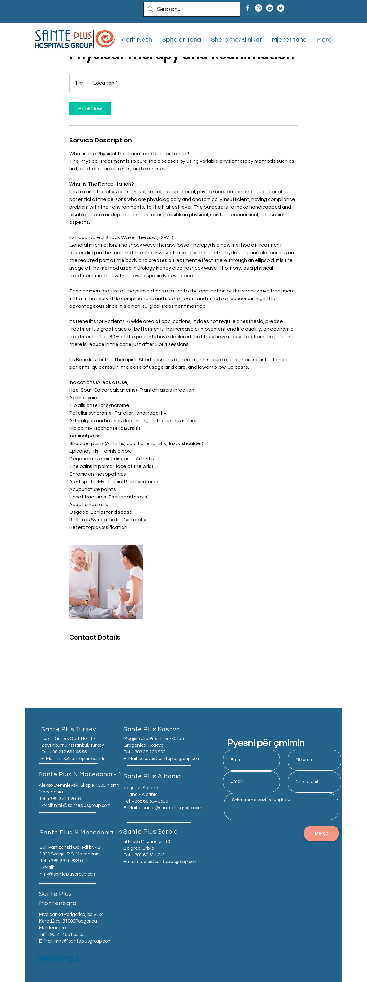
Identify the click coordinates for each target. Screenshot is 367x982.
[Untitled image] (106, 582)
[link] (90, 108)
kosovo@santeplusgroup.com (170, 758)
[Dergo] (321, 833)
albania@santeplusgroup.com (170, 808)
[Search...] (192, 9)
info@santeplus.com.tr (81, 758)
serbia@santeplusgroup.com (167, 861)
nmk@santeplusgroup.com (82, 805)
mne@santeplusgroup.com (83, 941)
